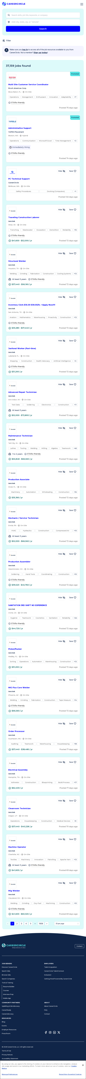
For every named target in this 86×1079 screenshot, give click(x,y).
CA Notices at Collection (10, 1070)
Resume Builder (8, 986)
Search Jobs (6, 971)
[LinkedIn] (54, 1033)
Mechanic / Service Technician (43, 518)
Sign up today (40, 53)
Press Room (6, 1033)
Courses (6, 990)
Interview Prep (8, 994)
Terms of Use (6, 1051)
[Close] (83, 1076)
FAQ (45, 1010)
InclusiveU (47, 975)
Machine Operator (43, 847)
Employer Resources (9, 1029)
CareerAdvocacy (7, 1014)
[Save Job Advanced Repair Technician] (73, 384)
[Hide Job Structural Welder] (62, 253)
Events (4, 1026)
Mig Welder (43, 890)
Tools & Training (7, 983)
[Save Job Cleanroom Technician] (73, 800)
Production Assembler (43, 561)
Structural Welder (43, 261)
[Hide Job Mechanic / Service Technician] (62, 510)
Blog (3, 1022)
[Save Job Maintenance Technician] (73, 428)
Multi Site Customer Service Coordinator (43, 84)
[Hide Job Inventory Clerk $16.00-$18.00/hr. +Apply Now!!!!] (62, 297)
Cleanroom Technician (43, 808)
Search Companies (8, 979)
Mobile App (7, 998)
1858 (41, 923)
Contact (79, 946)
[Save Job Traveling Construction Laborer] (73, 209)
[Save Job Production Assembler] (73, 554)
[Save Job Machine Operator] (73, 839)
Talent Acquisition (50, 967)
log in (25, 50)
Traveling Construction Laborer (43, 217)
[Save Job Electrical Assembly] (73, 762)
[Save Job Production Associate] (73, 472)
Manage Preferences (9, 1062)
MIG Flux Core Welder (43, 687)
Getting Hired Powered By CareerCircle (58, 979)
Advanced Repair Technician (43, 392)
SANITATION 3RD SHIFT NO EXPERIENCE (43, 605)
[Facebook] (45, 1033)
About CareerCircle (51, 1006)
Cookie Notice (7, 1066)
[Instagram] (50, 1033)
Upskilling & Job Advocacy (11, 1006)
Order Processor (43, 731)
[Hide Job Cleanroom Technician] (62, 800)
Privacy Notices (7, 1055)
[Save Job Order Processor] (73, 723)
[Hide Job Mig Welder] (62, 883)
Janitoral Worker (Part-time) (43, 348)
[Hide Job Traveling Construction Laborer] (62, 209)
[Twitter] (58, 1033)
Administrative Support (43, 128)
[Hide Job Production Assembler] (62, 554)
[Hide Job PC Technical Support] (62, 171)
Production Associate (43, 479)
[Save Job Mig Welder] (73, 883)
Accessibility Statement (10, 1058)
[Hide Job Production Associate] (62, 472)
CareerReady (6, 1010)
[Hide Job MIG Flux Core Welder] (62, 680)
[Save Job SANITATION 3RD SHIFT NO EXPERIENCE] (73, 597)
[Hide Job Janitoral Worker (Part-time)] (62, 340)
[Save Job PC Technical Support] (73, 171)
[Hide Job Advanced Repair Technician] (62, 384)
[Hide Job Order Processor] (62, 723)
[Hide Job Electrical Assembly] (62, 762)
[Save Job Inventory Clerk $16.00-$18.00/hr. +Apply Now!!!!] (73, 297)
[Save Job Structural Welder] (73, 253)
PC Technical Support (43, 179)
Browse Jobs (6, 975)
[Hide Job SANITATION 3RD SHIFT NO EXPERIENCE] (62, 597)
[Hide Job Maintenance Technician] (62, 428)
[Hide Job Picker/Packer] (62, 641)
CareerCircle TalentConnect (54, 971)
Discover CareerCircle (9, 967)
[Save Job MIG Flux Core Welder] (73, 680)
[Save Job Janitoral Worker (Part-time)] (73, 340)
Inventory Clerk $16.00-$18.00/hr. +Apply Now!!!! (43, 305)
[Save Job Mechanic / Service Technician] (73, 510)
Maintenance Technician (43, 435)
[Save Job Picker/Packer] (73, 641)
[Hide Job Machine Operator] (62, 839)
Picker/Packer (43, 649)
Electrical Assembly (43, 770)
